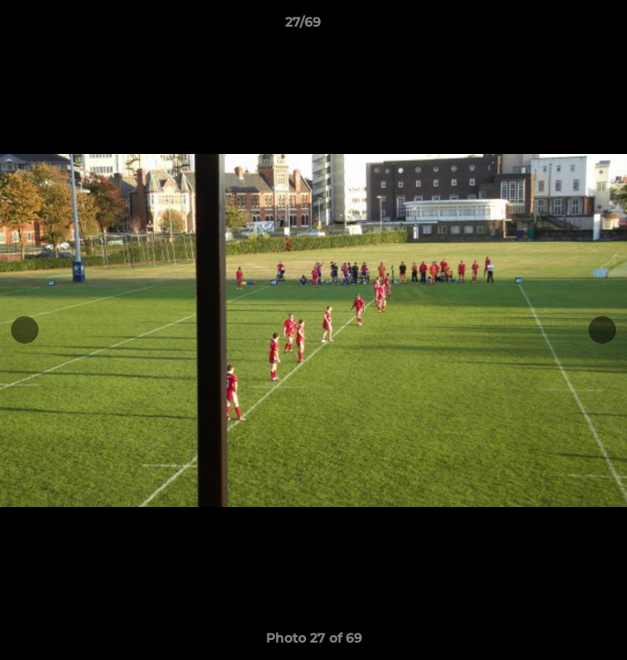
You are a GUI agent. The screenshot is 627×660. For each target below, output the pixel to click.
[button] (561, 26)
